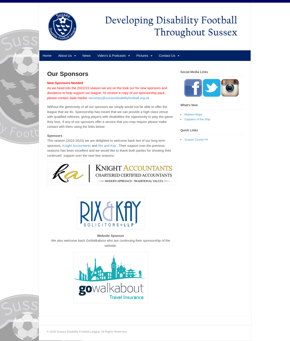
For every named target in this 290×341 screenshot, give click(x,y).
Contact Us (167, 56)
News (86, 56)
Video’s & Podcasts (111, 56)
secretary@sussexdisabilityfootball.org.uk (119, 98)
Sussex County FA (196, 139)
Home (46, 56)
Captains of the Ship (197, 119)
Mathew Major (194, 114)
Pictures (142, 56)
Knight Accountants (76, 146)
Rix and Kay (107, 146)
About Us (65, 56)
